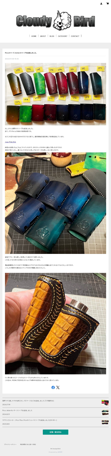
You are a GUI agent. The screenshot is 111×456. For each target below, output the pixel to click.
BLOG (52, 36)
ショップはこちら (10, 142)
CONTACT (75, 36)
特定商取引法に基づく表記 (28, 444)
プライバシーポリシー (10, 444)
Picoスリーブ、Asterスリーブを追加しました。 (21, 53)
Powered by (55, 452)
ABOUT (43, 36)
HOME (33, 36)
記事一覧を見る (55, 432)
